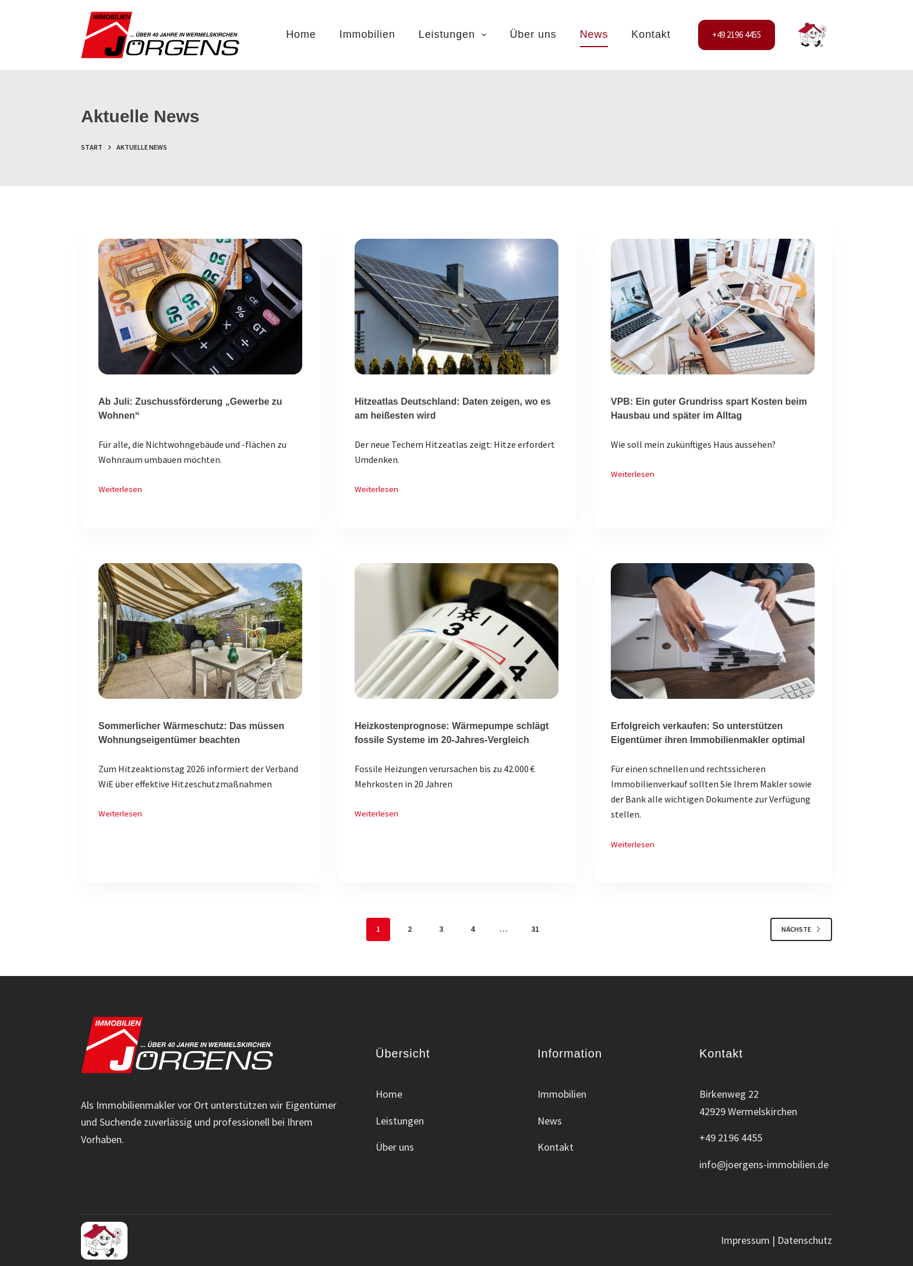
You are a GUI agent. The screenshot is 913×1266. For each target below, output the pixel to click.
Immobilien (367, 34)
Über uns (532, 34)
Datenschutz (804, 1240)
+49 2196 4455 (736, 34)
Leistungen (455, 35)
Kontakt (650, 34)
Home (301, 34)
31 (535, 929)
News (594, 34)
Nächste (801, 929)
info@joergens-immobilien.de (764, 1164)
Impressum (745, 1240)
